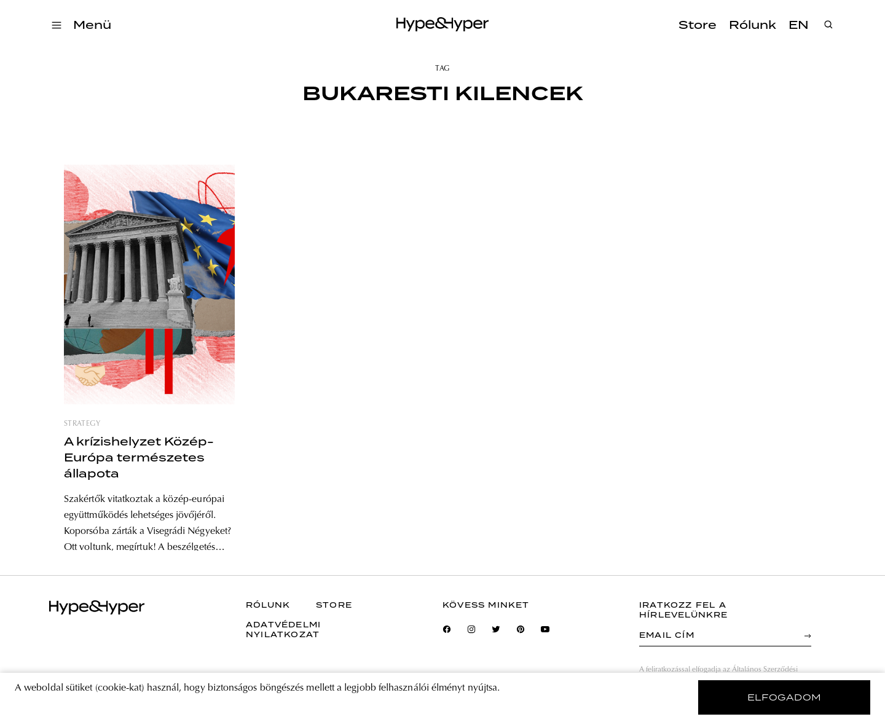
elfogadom (784, 697)
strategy (82, 424)
